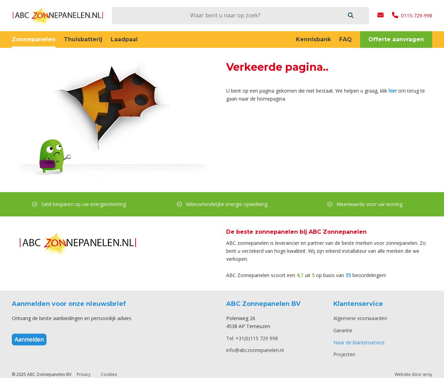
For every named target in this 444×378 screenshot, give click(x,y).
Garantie (342, 330)
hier (392, 90)
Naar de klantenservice (359, 342)
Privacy (84, 374)
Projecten (344, 354)
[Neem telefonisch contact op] (412, 15)
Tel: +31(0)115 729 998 (252, 338)
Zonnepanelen (34, 39)
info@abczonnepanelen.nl (255, 350)
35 (348, 275)
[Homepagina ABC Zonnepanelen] (58, 15)
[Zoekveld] (225, 15)
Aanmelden (29, 339)
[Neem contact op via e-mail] (380, 15)
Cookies (109, 374)
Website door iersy (413, 374)
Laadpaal (124, 39)
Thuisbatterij (83, 39)
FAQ (345, 39)
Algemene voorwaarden (360, 318)
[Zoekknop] (351, 16)
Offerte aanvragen (396, 39)
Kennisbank (313, 39)
